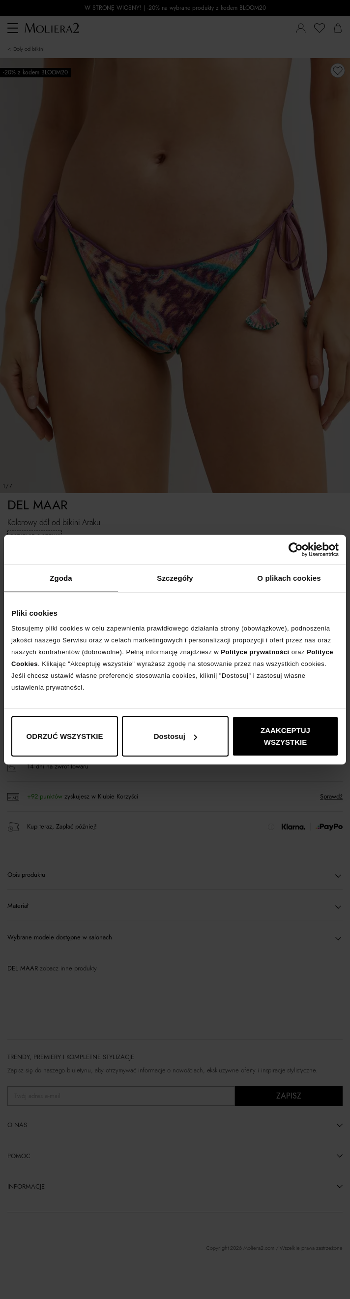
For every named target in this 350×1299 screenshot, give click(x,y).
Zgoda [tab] (61, 577)
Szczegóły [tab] (175, 577)
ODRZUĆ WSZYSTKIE (65, 736)
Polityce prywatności (255, 652)
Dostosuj (175, 736)
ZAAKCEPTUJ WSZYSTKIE (285, 736)
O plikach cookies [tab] (289, 577)
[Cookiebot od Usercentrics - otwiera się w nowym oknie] (296, 549)
